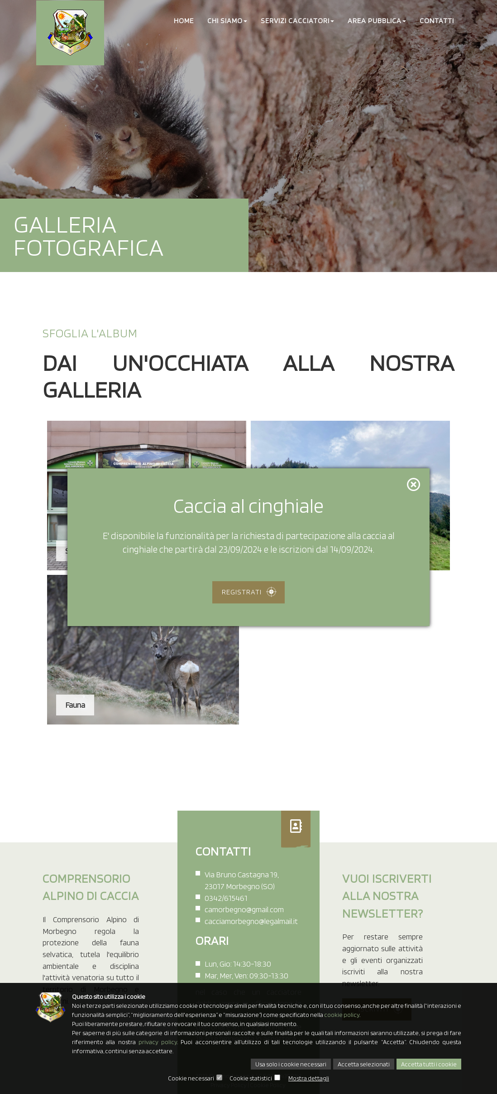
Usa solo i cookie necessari (290, 1064)
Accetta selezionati (364, 1064)
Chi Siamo (227, 20)
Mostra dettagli (308, 1078)
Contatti (437, 20)
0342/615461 (226, 898)
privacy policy (158, 1041)
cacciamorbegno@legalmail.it (251, 921)
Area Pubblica (377, 20)
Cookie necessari (191, 1078)
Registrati (242, 592)
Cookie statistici (250, 1078)
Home (184, 20)
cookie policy (341, 1014)
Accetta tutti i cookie (429, 1064)
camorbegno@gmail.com (244, 909)
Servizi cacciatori (297, 20)
